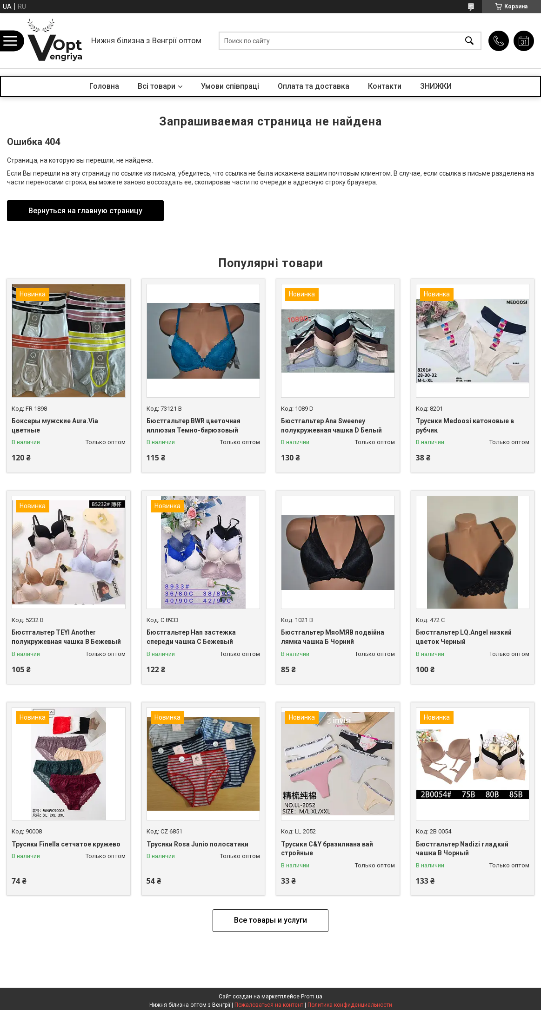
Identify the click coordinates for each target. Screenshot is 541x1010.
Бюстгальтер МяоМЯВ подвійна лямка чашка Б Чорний (332, 637)
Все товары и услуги (270, 920)
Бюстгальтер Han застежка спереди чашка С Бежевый (191, 637)
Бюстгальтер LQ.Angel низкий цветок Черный (464, 637)
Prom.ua (311, 996)
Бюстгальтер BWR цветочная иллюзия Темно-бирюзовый (193, 425)
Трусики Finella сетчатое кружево (66, 844)
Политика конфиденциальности (349, 1005)
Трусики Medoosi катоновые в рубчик (465, 425)
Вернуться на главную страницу (85, 210)
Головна (104, 86)
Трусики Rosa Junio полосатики (197, 844)
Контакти (384, 86)
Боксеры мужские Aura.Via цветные (55, 425)
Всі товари (156, 86)
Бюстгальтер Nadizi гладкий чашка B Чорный (462, 848)
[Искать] (469, 40)
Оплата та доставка (313, 86)
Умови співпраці (230, 86)
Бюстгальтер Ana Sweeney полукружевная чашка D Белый (331, 425)
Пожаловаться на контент (268, 1005)
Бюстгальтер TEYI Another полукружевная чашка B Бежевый (66, 637)
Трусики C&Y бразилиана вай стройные (327, 848)
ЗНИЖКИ (436, 86)
